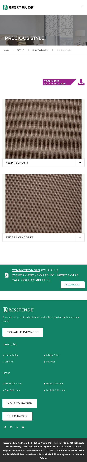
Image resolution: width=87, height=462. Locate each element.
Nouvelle (50, 361)
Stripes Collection (54, 383)
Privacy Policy (52, 355)
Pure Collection (40, 50)
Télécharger (72, 285)
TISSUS (20, 50)
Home (5, 50)
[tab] (43, 163)
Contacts (9, 361)
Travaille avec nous (22, 332)
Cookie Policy (11, 355)
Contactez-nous (26, 270)
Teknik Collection (13, 383)
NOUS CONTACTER (19, 403)
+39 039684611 (71, 442)
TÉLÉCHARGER (17, 416)
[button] (43, 163)
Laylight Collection (55, 390)
